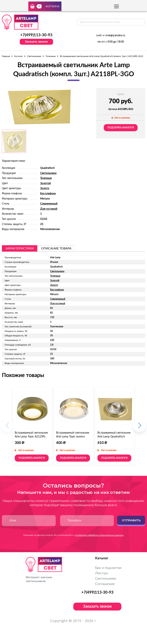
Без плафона (48, 193)
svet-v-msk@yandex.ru (110, 35)
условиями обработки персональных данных (99, 535)
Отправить (131, 520)
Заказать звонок (36, 41)
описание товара (56, 248)
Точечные (51, 56)
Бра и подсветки (108, 568)
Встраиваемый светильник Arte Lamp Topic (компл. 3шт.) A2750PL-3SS (72, 436)
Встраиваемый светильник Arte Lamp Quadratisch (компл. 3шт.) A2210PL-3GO (114, 436)
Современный (48, 203)
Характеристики (20, 248)
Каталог (18, 56)
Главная (6, 56)
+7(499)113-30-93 (36, 35)
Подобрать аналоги (121, 127)
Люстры (101, 573)
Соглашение (105, 584)
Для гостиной (48, 209)
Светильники (34, 56)
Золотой (45, 183)
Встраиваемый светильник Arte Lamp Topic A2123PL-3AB (31, 436)
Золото (44, 188)
